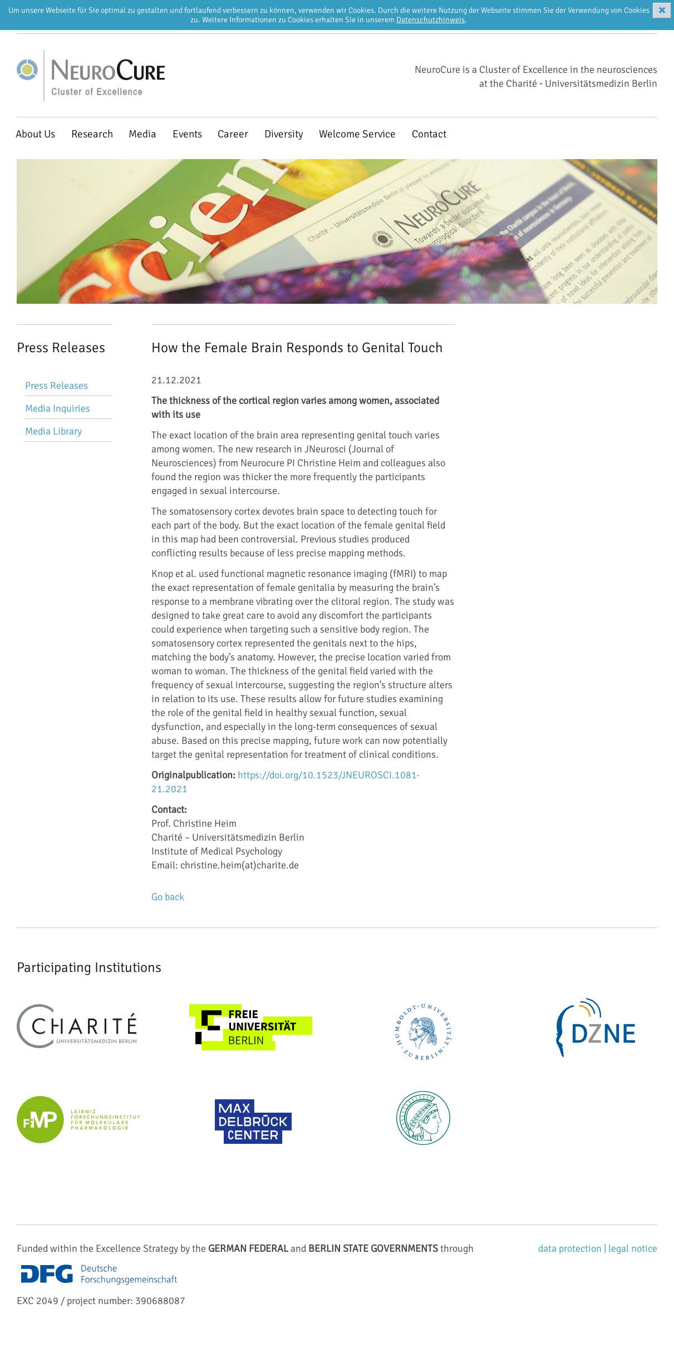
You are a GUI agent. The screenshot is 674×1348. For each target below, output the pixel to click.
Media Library (53, 431)
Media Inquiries (57, 408)
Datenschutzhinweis (430, 19)
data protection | (573, 1248)
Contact (429, 134)
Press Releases (56, 385)
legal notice (632, 1248)
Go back (167, 897)
